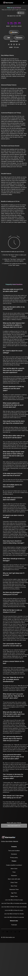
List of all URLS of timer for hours (14, 910)
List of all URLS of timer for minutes (14, 913)
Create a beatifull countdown (14, 865)
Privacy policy (14, 857)
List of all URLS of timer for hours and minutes (14, 907)
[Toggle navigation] (23, 3)
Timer (14, 872)
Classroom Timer (14, 889)
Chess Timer (14, 882)
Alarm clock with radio (14, 879)
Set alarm (14, 32)
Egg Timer (14, 893)
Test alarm (19, 37)
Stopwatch (14, 875)
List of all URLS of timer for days (14, 900)
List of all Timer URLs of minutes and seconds (14, 903)
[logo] (8, 2)
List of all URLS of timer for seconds (14, 917)
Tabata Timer (14, 896)
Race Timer (14, 886)
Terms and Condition (14, 850)
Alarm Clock (14, 868)
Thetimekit (14, 925)
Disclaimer (14, 854)
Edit (9, 37)
